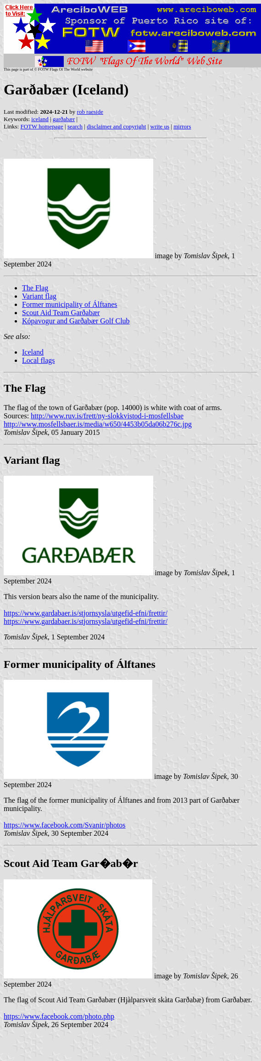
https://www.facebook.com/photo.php (59, 1016)
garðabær (64, 119)
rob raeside (90, 111)
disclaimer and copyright (116, 126)
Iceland (33, 352)
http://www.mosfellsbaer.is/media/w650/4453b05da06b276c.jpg (98, 424)
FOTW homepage (41, 126)
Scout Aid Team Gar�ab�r (71, 863)
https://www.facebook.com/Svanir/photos (65, 825)
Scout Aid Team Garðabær (61, 313)
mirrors (182, 126)
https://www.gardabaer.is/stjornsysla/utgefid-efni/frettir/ (85, 613)
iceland (40, 119)
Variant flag (39, 296)
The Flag (35, 288)
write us (160, 126)
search (75, 126)
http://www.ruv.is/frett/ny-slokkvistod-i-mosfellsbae (107, 416)
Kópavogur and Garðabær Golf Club (76, 321)
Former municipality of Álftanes (69, 304)
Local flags (38, 360)
